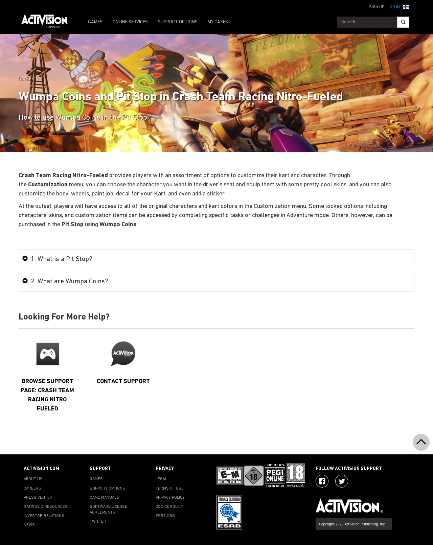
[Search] (403, 22)
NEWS (29, 525)
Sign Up (376, 7)
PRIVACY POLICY (170, 498)
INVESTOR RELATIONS (44, 516)
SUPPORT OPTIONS (178, 22)
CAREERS (32, 489)
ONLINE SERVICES (130, 22)
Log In (394, 7)
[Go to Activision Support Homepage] (48, 22)
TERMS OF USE (170, 489)
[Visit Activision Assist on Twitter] (341, 481)
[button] (406, 6)
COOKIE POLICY (169, 507)
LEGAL (161, 479)
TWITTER (98, 522)
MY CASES (218, 22)
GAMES (95, 22)
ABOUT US (33, 479)
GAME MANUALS (104, 498)
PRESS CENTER (38, 498)
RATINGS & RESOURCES (46, 507)
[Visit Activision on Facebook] (322, 481)
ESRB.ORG (165, 516)
